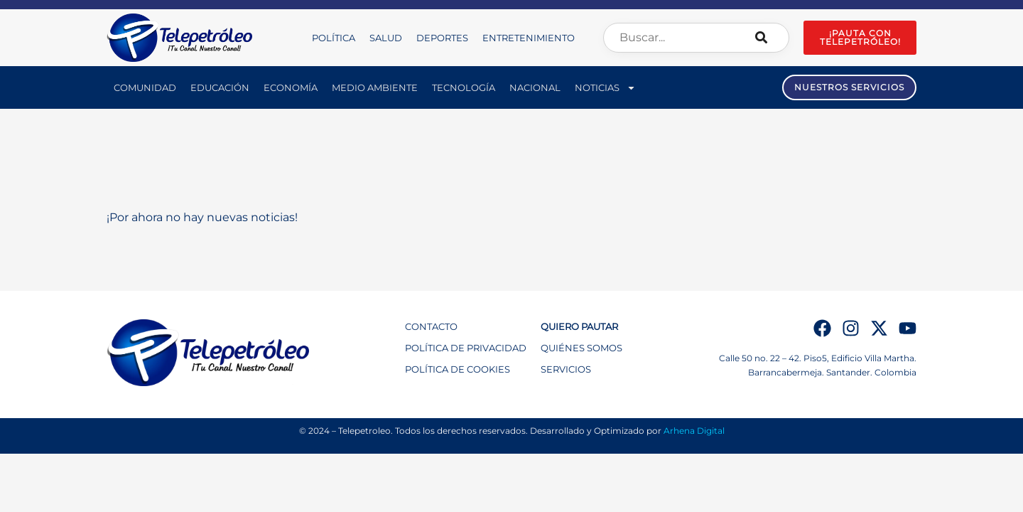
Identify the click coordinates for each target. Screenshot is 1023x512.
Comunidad (145, 87)
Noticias (605, 88)
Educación (219, 87)
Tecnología (463, 87)
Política (333, 37)
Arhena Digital (694, 430)
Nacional (535, 87)
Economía (291, 87)
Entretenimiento (528, 37)
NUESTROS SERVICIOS (849, 87)
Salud (385, 37)
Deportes (442, 37)
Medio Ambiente (375, 87)
